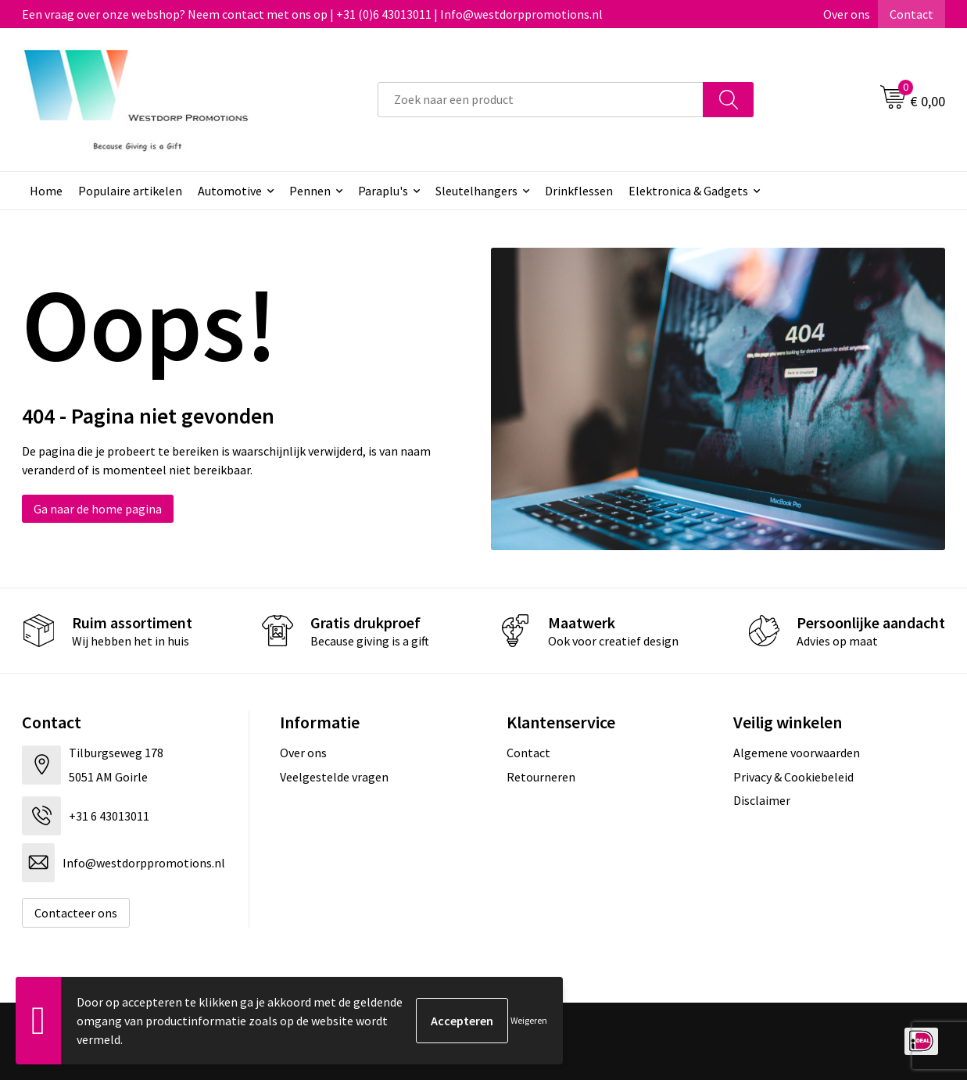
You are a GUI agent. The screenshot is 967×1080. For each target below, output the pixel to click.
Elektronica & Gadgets (688, 190)
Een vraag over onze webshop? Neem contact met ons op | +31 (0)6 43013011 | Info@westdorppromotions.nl (312, 14)
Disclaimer (761, 800)
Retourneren (541, 777)
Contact (911, 14)
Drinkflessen (579, 190)
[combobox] (541, 99)
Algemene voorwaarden (796, 752)
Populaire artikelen (130, 190)
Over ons (846, 14)
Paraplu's (383, 190)
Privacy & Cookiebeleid (793, 777)
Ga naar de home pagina (98, 509)
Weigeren (528, 1020)
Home (46, 190)
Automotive (230, 190)
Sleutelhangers (476, 190)
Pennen (310, 190)
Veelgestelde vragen (334, 777)
